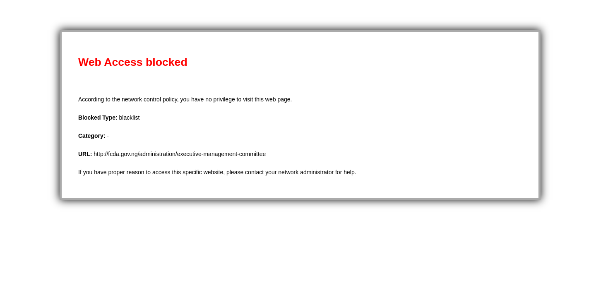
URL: (86, 154)
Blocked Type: (98, 117)
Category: (92, 135)
